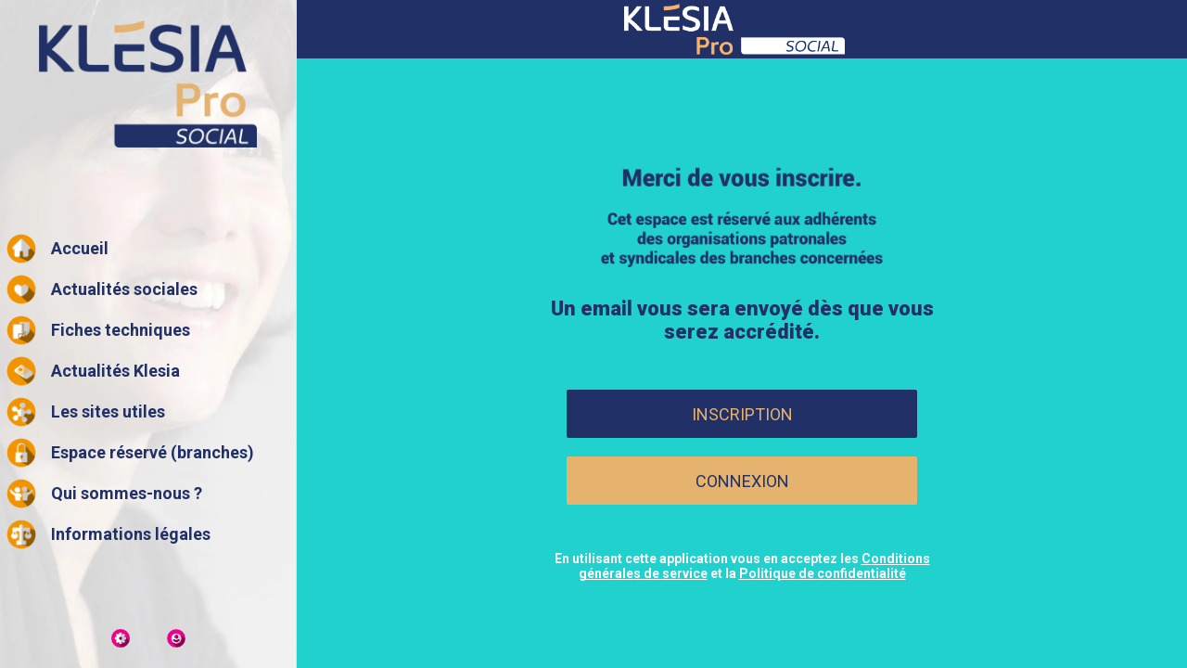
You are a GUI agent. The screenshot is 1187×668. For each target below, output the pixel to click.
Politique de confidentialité (822, 573)
